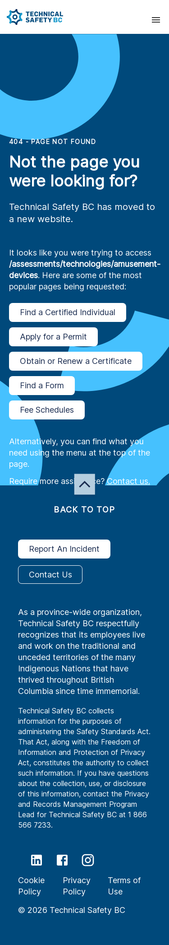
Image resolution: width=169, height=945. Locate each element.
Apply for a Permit (53, 336)
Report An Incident (64, 549)
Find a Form (42, 385)
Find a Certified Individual (67, 312)
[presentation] (156, 20)
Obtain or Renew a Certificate (75, 361)
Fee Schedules (47, 409)
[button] (31, 17)
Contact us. (128, 481)
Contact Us (50, 574)
